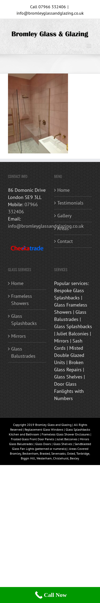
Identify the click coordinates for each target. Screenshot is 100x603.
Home (63, 190)
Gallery (64, 216)
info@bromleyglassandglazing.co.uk (50, 13)
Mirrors (18, 336)
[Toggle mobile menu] (89, 46)
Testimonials (70, 203)
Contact (65, 241)
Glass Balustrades (23, 352)
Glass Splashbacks (24, 319)
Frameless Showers (21, 299)
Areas (63, 228)
